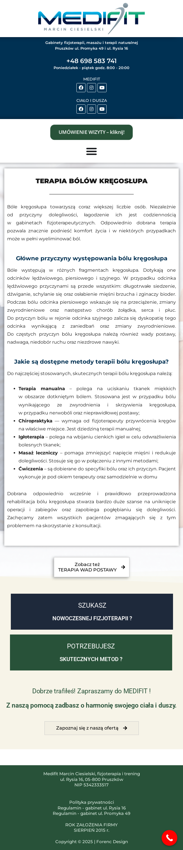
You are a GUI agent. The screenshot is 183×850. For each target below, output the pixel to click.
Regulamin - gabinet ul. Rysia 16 (92, 808)
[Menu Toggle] (91, 151)
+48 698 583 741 (91, 61)
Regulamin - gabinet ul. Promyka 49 (91, 813)
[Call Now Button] (169, 838)
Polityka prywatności (91, 802)
